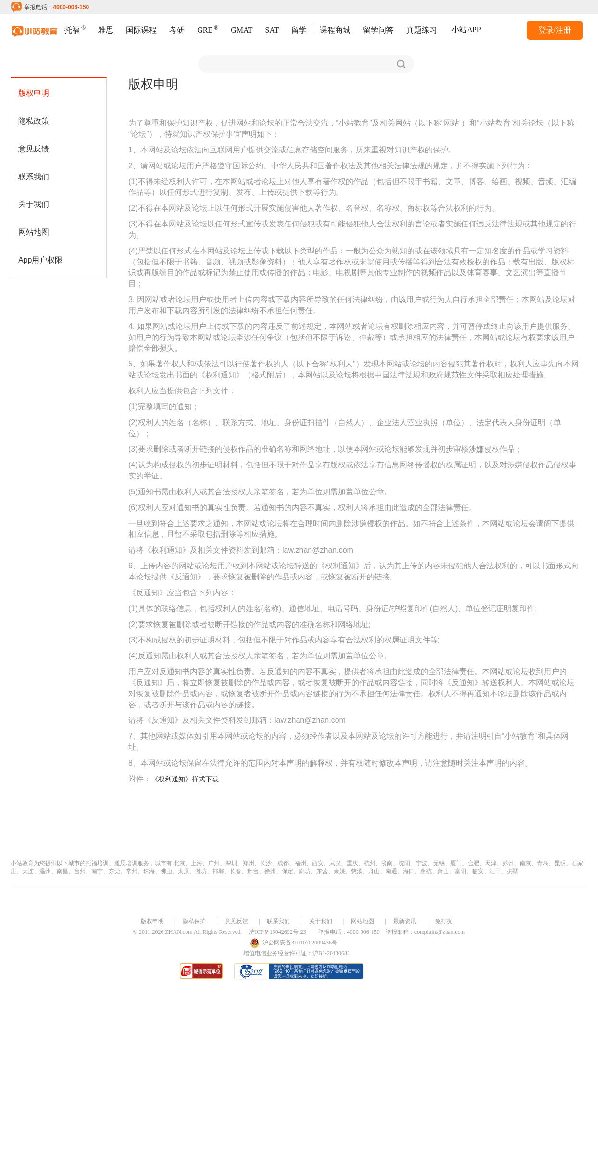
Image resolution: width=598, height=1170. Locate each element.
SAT (272, 30)
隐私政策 (33, 121)
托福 (75, 29)
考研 (177, 30)
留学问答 (378, 30)
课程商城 (335, 30)
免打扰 (443, 921)
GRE (207, 29)
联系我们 (33, 177)
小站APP (466, 29)
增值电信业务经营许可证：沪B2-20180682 (296, 953)
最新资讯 (404, 921)
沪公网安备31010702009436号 (299, 942)
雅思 (105, 30)
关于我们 (33, 204)
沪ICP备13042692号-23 (277, 932)
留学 (299, 30)
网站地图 (33, 232)
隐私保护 (194, 921)
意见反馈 (33, 149)
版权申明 (33, 93)
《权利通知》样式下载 (185, 779)
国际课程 (141, 30)
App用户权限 (40, 260)
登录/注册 (554, 30)
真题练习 (421, 30)
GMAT (241, 30)
